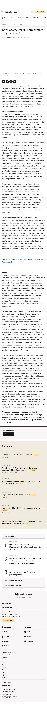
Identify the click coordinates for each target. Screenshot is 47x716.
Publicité (4, 662)
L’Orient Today (6, 685)
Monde (27, 17)
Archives (4, 677)
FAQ (3, 672)
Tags (3, 675)
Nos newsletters (7, 607)
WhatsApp (30, 641)
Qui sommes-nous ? (7, 652)
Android (6, 641)
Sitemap (4, 670)
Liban (19, 17)
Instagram (7, 632)
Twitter (29, 627)
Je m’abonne (40, 11)
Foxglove (7, 697)
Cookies (4, 657)
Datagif (8, 694)
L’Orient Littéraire (7, 682)
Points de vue (7, 24)
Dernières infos (7, 18)
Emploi (4, 667)
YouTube (29, 632)
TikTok (7, 636)
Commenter (8, 434)
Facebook (7, 627)
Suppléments (6, 665)
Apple (29, 636)
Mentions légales (7, 660)
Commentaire (17, 24)
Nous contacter (6, 655)
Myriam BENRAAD (11, 37)
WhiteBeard (15, 696)
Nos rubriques (6, 603)
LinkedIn (7, 646)
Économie (36, 17)
